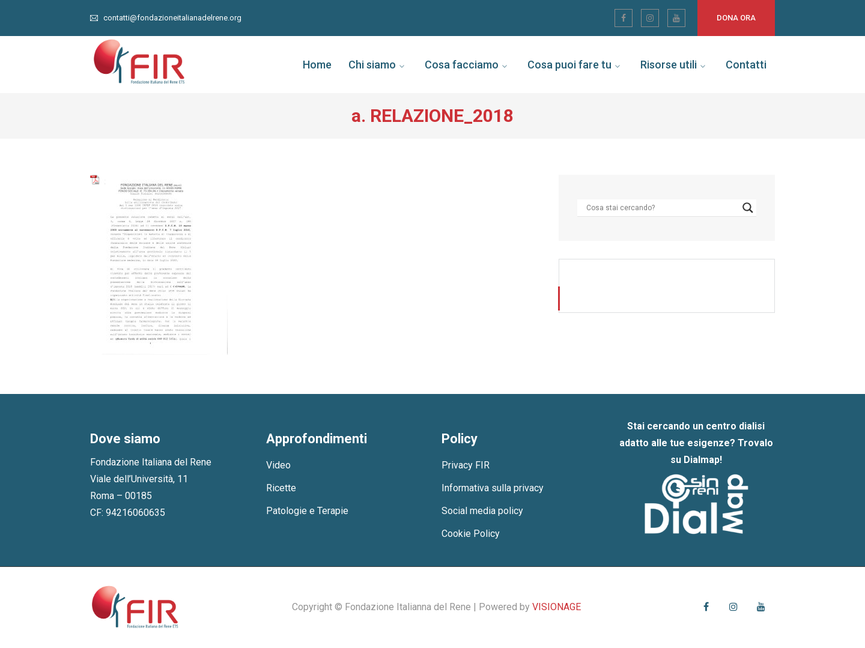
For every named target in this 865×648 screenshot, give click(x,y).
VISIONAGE (556, 607)
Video (278, 465)
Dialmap (702, 459)
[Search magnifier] (747, 207)
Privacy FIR (466, 465)
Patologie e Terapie (307, 510)
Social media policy (482, 510)
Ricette (281, 488)
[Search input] (661, 207)
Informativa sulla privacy (493, 488)
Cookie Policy (471, 533)
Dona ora (736, 17)
